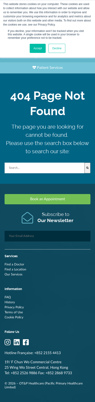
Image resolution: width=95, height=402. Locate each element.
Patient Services (47, 68)
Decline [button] (56, 48)
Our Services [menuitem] (13, 274)
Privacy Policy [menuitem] (14, 307)
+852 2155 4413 (47, 353)
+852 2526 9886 (24, 373)
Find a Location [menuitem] (15, 269)
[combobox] (44, 168)
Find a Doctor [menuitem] (14, 264)
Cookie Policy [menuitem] (14, 317)
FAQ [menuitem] (8, 297)
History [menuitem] (10, 302)
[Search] (87, 168)
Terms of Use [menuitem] (14, 312)
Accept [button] (38, 48)
